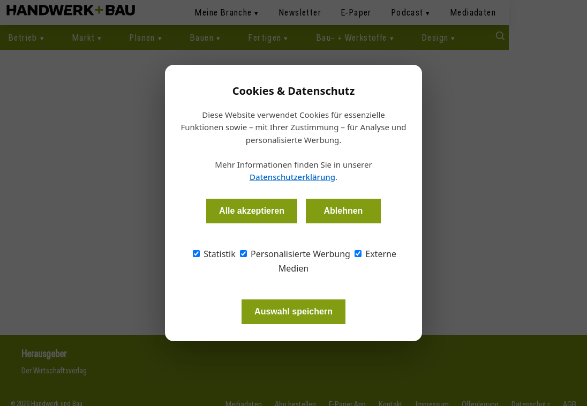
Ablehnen (343, 210)
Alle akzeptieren (251, 210)
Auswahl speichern (293, 311)
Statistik (214, 254)
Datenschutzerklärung (292, 176)
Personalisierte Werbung (295, 254)
